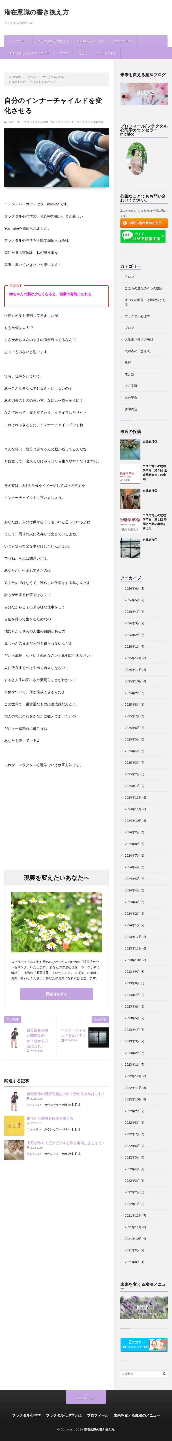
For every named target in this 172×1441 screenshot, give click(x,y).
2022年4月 (132, 1169)
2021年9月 (132, 1250)
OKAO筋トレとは (90, 41)
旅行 (128, 362)
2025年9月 (132, 693)
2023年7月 (132, 995)
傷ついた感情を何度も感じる (50, 1118)
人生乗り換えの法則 (139, 339)
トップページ (18, 41)
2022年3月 (132, 1180)
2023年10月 (133, 960)
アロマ (129, 276)
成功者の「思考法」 (139, 351)
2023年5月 (132, 1018)
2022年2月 (132, 1192)
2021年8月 (132, 1262)
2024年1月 (132, 925)
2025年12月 (133, 658)
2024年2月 (132, 913)
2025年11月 (133, 669)
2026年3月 (132, 623)
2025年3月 (132, 762)
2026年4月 (132, 611)
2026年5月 (132, 600)
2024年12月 (133, 797)
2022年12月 (133, 1076)
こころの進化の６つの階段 (143, 288)
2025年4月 (132, 751)
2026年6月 (132, 588)
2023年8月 (132, 983)
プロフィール (122, 41)
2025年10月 (133, 681)
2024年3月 (132, 902)
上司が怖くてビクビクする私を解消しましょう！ (66, 1143)
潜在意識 (131, 386)
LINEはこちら (106, 53)
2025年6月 (132, 728)
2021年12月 (133, 1215)
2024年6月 (132, 867)
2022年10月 (133, 1099)
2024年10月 (133, 820)
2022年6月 (132, 1146)
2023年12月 (133, 937)
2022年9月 (132, 1111)
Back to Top (86, 1398)
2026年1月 (132, 646)
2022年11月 (133, 1088)
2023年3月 (132, 1041)
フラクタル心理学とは (53, 41)
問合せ (82, 53)
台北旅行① (150, 540)
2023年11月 (133, 948)
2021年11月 (133, 1227)
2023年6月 (132, 1006)
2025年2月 (132, 774)
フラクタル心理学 (37, 122)
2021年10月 (133, 1238)
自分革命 (131, 397)
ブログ (64, 53)
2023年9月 (132, 971)
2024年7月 (132, 855)
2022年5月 (132, 1157)
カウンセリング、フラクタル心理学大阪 (79, 122)
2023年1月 (132, 1064)
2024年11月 (133, 809)
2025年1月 (132, 786)
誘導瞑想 (131, 409)
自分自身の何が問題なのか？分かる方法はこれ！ (66, 1094)
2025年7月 (132, 716)
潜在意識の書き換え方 (36, 12)
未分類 (129, 374)
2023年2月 (132, 1053)
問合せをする (56, 994)
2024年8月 (132, 844)
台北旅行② (150, 490)
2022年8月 (132, 1122)
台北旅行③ (150, 441)
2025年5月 (132, 739)
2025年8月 (132, 704)
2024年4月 (132, 890)
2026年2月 (132, 635)
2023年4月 (132, 1029)
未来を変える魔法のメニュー (29, 53)
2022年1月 (132, 1204)
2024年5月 (132, 878)
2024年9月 (132, 832)
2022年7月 (132, 1134)
